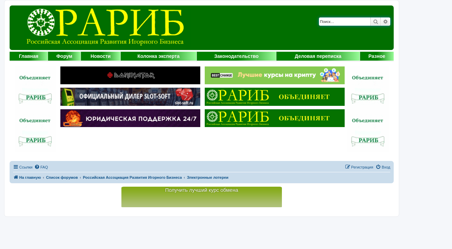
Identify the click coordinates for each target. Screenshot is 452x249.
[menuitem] (41, 167)
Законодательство (236, 56)
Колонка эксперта (159, 56)
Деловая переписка (318, 56)
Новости (101, 56)
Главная (28, 56)
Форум (64, 56)
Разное (376, 56)
